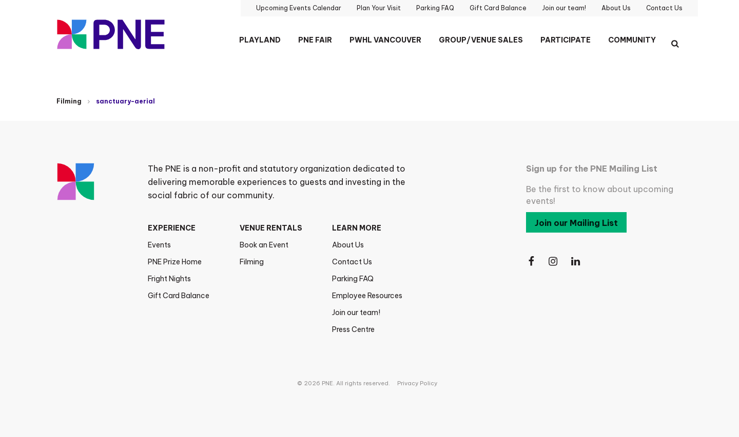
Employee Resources (367, 295)
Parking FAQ (353, 278)
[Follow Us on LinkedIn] (576, 261)
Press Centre (353, 329)
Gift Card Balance (178, 295)
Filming (69, 101)
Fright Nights (169, 278)
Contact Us (352, 261)
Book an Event (264, 244)
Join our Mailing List (576, 223)
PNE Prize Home (175, 261)
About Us (348, 244)
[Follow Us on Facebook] (531, 261)
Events (159, 244)
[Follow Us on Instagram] (554, 261)
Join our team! (356, 312)
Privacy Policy (417, 383)
